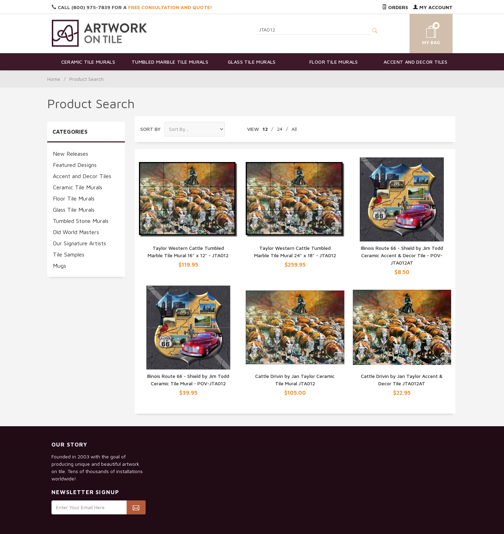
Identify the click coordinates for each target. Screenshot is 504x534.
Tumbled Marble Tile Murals (170, 62)
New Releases (70, 153)
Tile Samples (68, 254)
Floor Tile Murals (333, 62)
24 (279, 129)
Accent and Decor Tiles (416, 62)
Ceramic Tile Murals (88, 62)
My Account (433, 7)
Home (53, 79)
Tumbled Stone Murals (80, 221)
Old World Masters (76, 232)
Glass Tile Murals (252, 62)
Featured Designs (75, 165)
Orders (395, 7)
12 (265, 129)
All (294, 129)
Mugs (59, 265)
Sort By (150, 129)
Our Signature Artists (79, 243)
